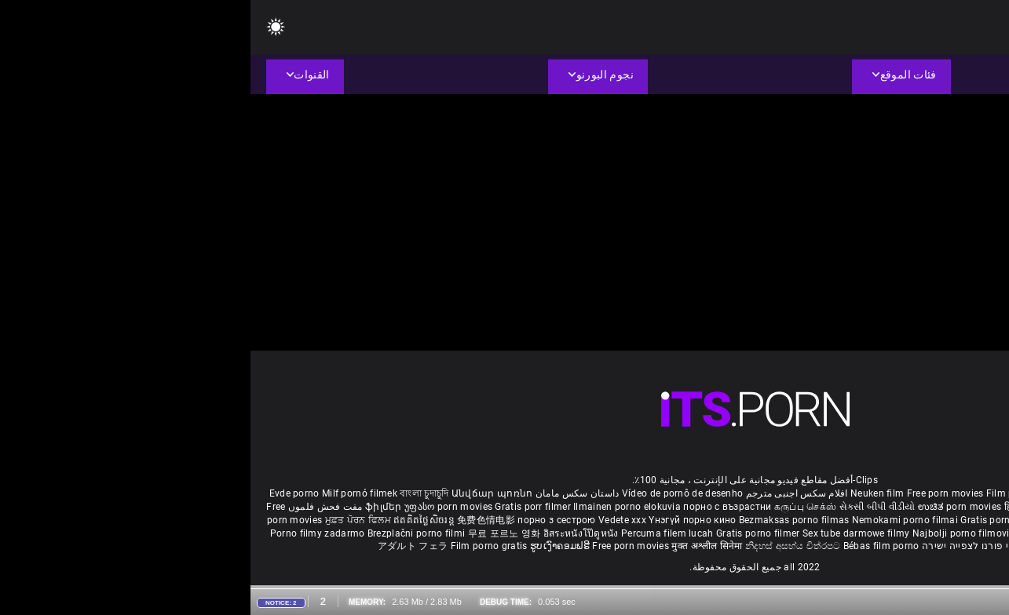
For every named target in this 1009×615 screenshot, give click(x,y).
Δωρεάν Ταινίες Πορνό (829, 545)
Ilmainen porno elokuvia (378, 506)
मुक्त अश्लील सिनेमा (458, 545)
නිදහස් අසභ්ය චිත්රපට (544, 545)
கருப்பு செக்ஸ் (555, 506)
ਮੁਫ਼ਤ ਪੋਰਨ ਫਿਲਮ (109, 520)
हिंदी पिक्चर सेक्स (785, 506)
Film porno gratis (240, 545)
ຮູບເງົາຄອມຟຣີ (311, 545)
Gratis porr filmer (283, 506)
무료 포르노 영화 (255, 533)
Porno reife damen (949, 493)
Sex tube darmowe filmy (606, 533)
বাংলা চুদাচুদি (173, 493)
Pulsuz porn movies (807, 533)
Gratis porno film (749, 520)
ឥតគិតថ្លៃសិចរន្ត (175, 520)
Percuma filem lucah (418, 533)
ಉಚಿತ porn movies (710, 506)
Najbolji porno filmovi (710, 533)
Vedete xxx (372, 520)
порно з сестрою (306, 520)
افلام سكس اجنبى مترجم (546, 493)
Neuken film (626, 493)
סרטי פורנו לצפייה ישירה (724, 545)
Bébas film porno (631, 545)
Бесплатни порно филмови (853, 520)
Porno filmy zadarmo (68, 533)
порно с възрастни (477, 506)
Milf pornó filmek (109, 493)
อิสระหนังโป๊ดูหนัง (332, 533)
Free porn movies (696, 493)
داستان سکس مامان (327, 493)
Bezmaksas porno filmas (544, 520)
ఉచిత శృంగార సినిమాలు (866, 506)
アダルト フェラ (162, 545)
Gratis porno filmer (509, 533)
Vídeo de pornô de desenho (432, 493)
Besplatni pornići (955, 520)
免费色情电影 (237, 520)
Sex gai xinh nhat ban (857, 493)
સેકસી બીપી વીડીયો (627, 506)
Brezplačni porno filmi (167, 533)
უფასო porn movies (199, 506)
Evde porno (44, 493)
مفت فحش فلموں (73, 506)
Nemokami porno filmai (656, 520)
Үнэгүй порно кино (443, 520)
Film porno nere (771, 493)
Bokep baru (878, 533)
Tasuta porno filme (947, 533)
